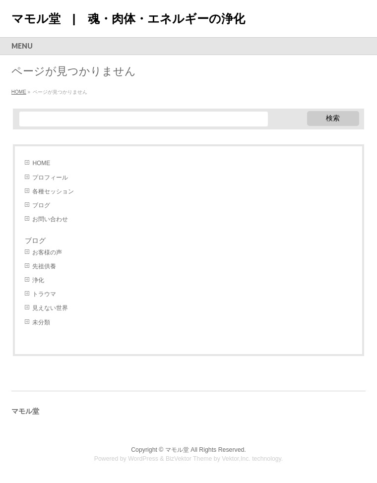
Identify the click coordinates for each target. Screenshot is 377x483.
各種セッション (53, 191)
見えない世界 (50, 307)
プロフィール (50, 177)
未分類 (41, 322)
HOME (41, 163)
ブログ (41, 205)
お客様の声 (47, 252)
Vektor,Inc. (236, 458)
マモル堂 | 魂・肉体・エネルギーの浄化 (128, 18)
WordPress (143, 458)
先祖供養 (44, 266)
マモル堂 (177, 449)
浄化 (38, 280)
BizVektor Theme (189, 458)
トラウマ (44, 294)
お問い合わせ (50, 219)
